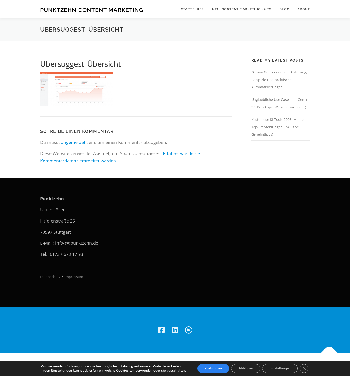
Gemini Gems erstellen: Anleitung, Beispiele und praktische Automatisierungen (279, 79)
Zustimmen (213, 368)
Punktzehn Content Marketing (91, 10)
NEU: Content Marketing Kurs (241, 9)
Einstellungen (61, 370)
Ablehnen (245, 368)
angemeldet (73, 142)
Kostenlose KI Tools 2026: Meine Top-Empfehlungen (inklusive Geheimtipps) (277, 127)
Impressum (74, 276)
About (304, 9)
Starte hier (192, 9)
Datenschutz (50, 276)
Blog (284, 9)
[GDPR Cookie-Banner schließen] (304, 368)
